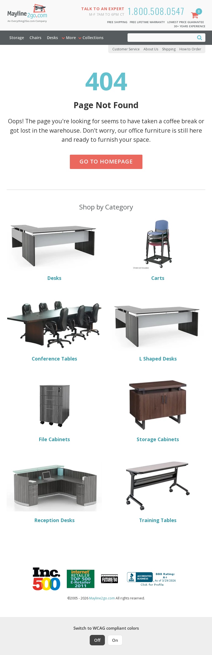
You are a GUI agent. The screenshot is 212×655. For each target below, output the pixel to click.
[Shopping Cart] (195, 16)
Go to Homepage (106, 161)
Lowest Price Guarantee (185, 22)
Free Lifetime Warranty (147, 22)
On (115, 640)
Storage (16, 37)
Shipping (169, 49)
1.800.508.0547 (156, 10)
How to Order (190, 49)
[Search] (199, 37)
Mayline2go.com (102, 598)
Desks (52, 37)
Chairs (35, 37)
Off (97, 640)
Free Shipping (117, 22)
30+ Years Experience (189, 26)
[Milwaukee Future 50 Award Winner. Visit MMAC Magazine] (109, 578)
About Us (151, 49)
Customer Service (126, 49)
